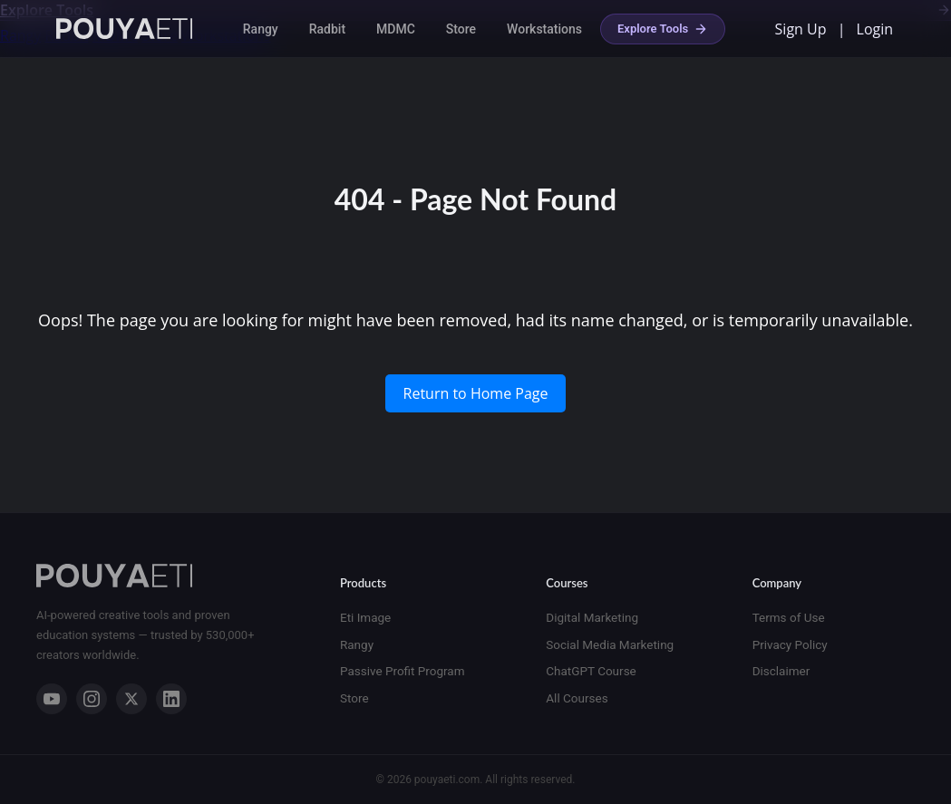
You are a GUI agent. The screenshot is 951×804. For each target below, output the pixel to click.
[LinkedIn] (171, 698)
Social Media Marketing (610, 644)
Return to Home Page (475, 393)
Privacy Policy (790, 644)
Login (875, 29)
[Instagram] (91, 698)
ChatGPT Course (591, 671)
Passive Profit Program (402, 671)
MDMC (395, 29)
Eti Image (365, 617)
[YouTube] (51, 698)
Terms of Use (788, 617)
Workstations (544, 29)
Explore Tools (662, 29)
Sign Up (801, 29)
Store (461, 29)
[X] (131, 698)
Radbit (327, 29)
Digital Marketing (592, 617)
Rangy (260, 29)
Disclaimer (781, 671)
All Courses (576, 698)
